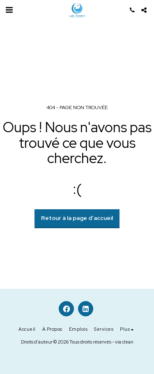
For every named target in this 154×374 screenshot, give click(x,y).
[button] (9, 10)
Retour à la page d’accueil (77, 218)
